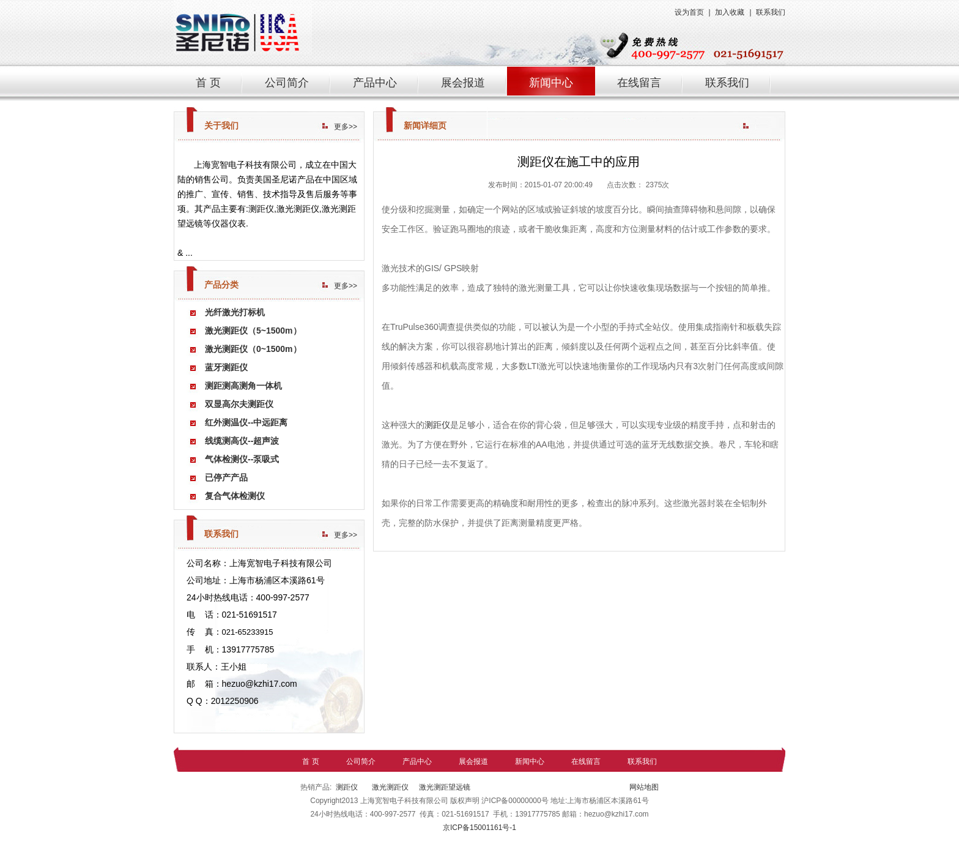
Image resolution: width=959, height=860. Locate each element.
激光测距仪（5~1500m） (253, 330)
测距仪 (437, 425)
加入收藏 (729, 12)
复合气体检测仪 (235, 496)
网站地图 (643, 787)
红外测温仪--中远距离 (246, 422)
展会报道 (463, 83)
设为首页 (689, 12)
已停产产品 (226, 477)
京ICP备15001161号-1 (479, 827)
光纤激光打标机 (235, 312)
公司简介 (287, 83)
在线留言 (639, 83)
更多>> (345, 126)
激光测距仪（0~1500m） (253, 349)
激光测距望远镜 (444, 787)
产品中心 (375, 83)
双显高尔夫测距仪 (239, 404)
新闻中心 (551, 83)
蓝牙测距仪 (226, 367)
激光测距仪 (389, 787)
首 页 (208, 83)
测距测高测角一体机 (243, 386)
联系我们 (770, 12)
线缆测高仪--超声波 (242, 441)
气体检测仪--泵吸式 (242, 459)
